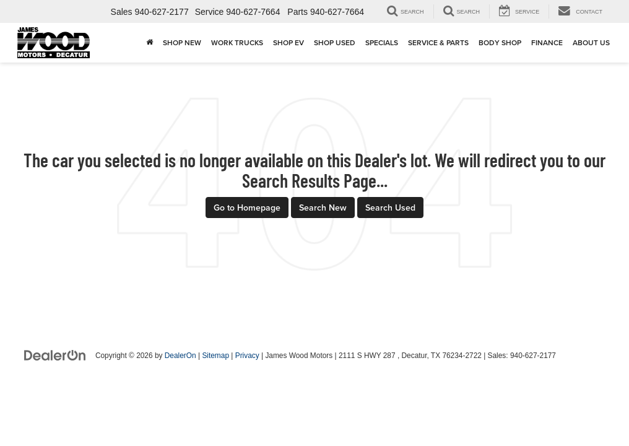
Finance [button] (547, 42)
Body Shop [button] (500, 42)
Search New (323, 207)
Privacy (247, 355)
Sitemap (215, 355)
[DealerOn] (55, 355)
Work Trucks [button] (237, 42)
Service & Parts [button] (438, 42)
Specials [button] (381, 42)
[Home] (149, 43)
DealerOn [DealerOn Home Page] (180, 355)
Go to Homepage (247, 207)
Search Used (390, 207)
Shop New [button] (182, 42)
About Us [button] (591, 42)
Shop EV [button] (288, 42)
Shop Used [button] (334, 42)
